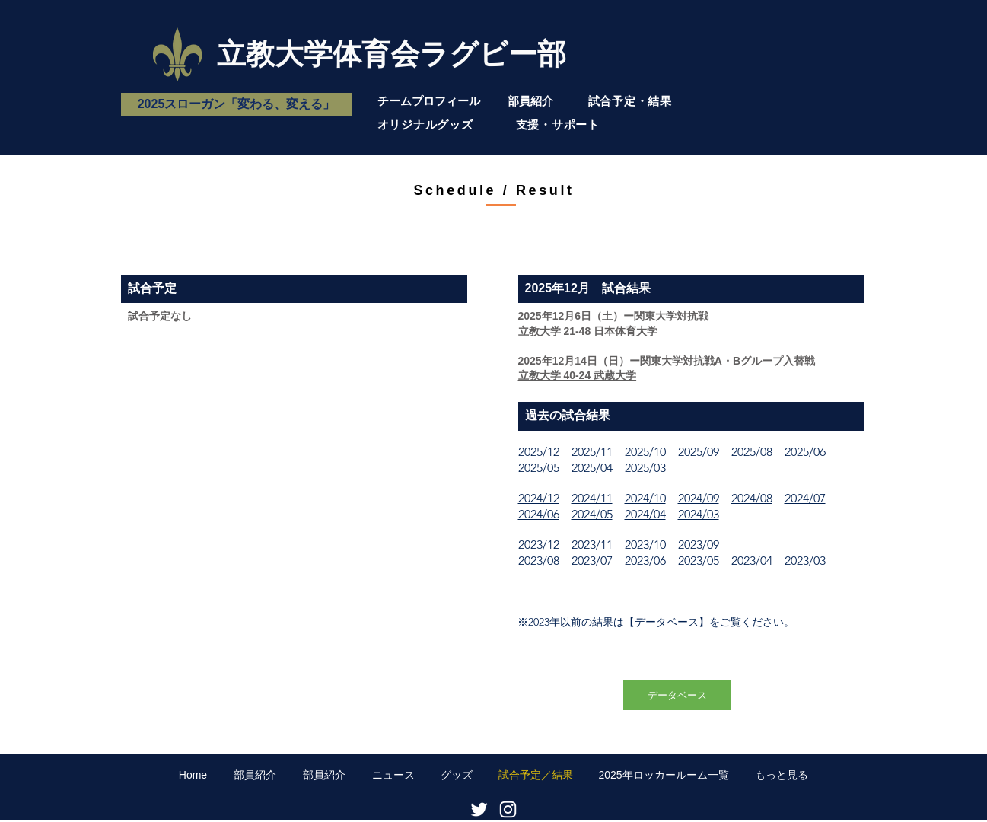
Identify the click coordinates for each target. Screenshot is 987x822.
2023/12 (538, 544)
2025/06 (805, 451)
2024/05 (592, 514)
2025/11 (592, 451)
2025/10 (645, 451)
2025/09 (698, 451)
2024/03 (698, 514)
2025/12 (538, 451)
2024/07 (805, 498)
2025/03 (645, 467)
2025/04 (592, 467)
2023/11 (592, 544)
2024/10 (645, 498)
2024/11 (592, 498)
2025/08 (751, 451)
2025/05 (538, 467)
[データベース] (677, 695)
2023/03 (805, 560)
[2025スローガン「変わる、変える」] (236, 104)
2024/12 (538, 498)
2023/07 (592, 560)
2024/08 (751, 498)
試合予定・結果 (630, 101)
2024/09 (698, 498)
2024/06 (538, 514)
